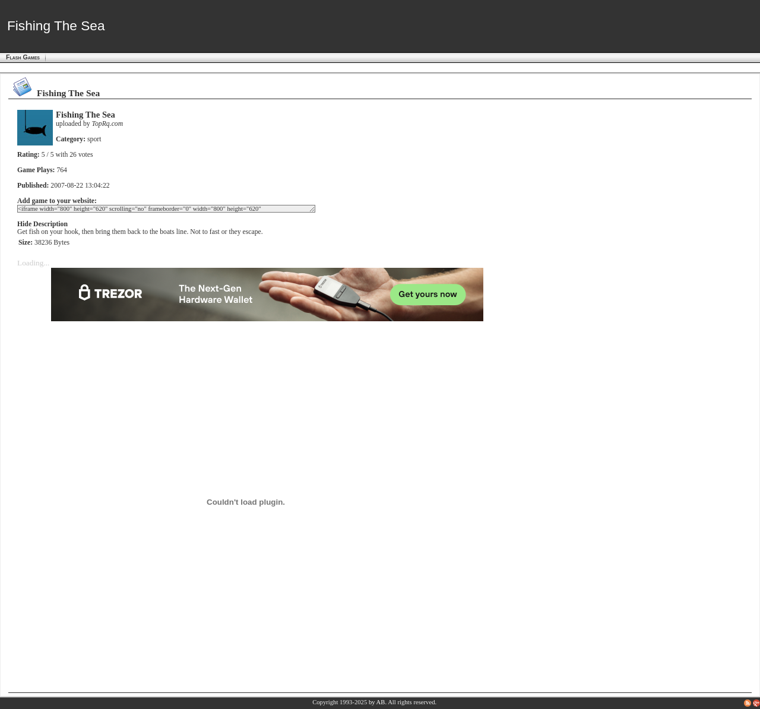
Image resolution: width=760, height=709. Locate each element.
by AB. (378, 702)
